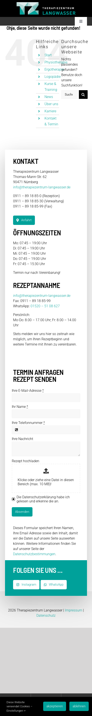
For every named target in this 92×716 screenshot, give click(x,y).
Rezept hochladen (25, 461)
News (48, 97)
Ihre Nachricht (22, 439)
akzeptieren (54, 706)
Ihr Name (20, 407)
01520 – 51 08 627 (45, 306)
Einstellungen (16, 710)
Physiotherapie (55, 62)
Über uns (51, 104)
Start (48, 55)
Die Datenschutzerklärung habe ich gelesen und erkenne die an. (43, 499)
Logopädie (52, 77)
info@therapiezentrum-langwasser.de (41, 187)
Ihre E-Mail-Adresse (28, 391)
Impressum (73, 610)
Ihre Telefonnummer (28, 423)
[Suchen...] (70, 94)
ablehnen (79, 706)
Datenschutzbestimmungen (34, 554)
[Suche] (83, 94)
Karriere (50, 111)
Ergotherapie (54, 69)
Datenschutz (46, 615)
